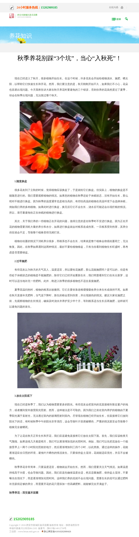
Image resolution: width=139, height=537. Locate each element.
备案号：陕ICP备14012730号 (52, 528)
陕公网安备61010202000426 (57, 531)
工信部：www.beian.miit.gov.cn (24, 531)
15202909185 (49, 7)
